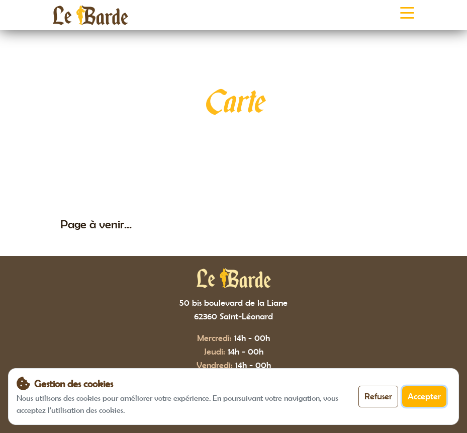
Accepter (424, 396)
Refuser (378, 396)
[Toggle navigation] (407, 15)
